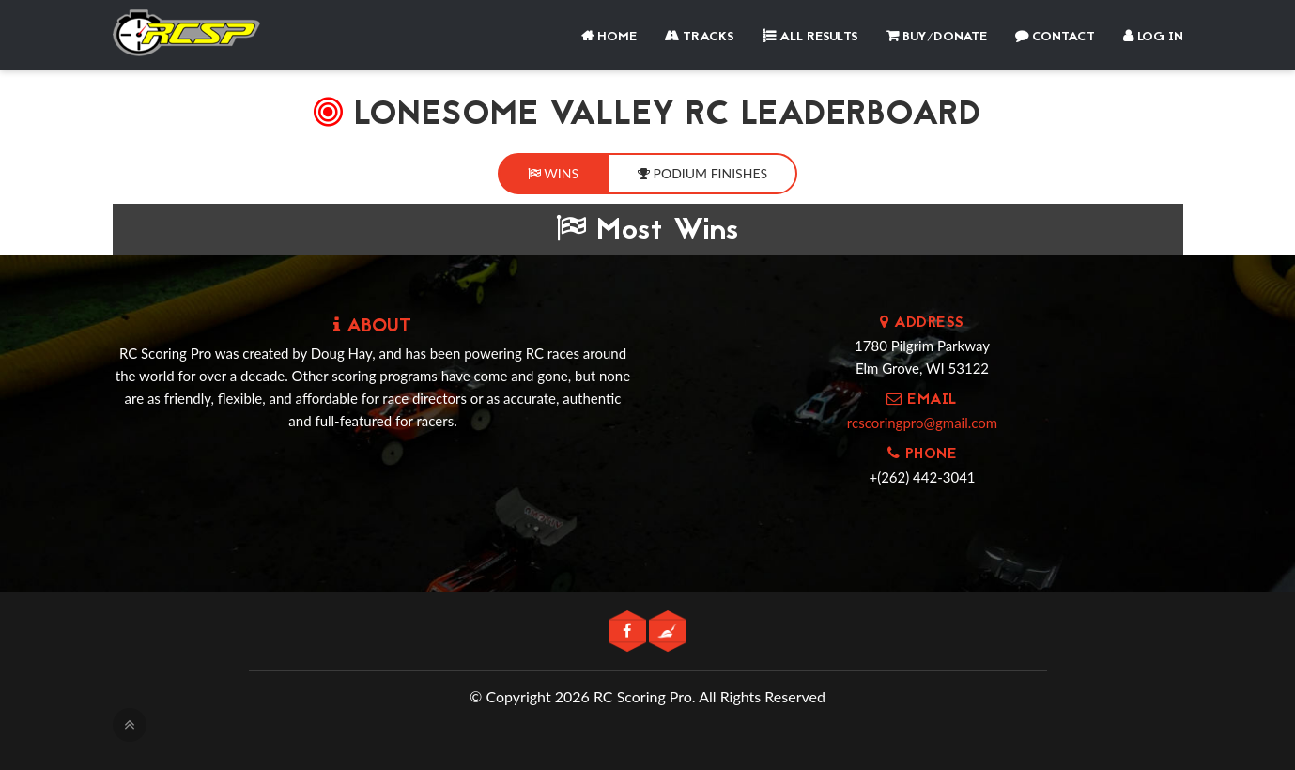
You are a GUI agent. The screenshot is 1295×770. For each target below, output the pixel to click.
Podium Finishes (702, 173)
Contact (1055, 37)
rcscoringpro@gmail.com (922, 422)
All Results (810, 37)
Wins (553, 173)
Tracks (699, 37)
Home (609, 37)
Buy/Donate (936, 37)
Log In (1153, 37)
